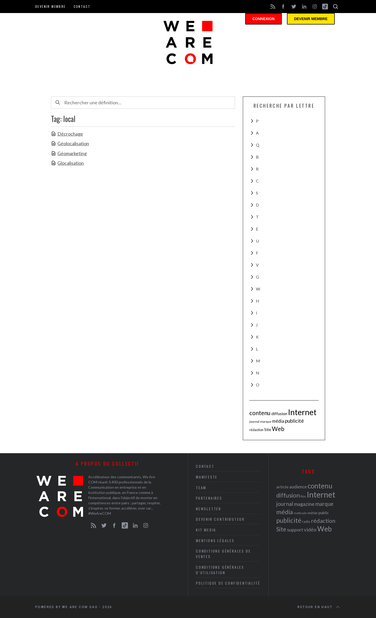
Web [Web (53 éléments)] (278, 428)
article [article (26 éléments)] (282, 486)
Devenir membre (50, 6)
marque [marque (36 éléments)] (265, 421)
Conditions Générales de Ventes (223, 553)
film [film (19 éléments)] (303, 496)
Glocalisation (70, 163)
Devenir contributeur (220, 519)
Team (201, 487)
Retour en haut (319, 607)
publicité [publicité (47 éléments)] (294, 421)
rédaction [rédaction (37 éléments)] (256, 430)
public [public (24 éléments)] (324, 512)
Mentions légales (215, 540)
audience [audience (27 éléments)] (298, 486)
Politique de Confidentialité (228, 583)
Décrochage (70, 134)
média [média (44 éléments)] (278, 421)
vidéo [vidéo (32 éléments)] (310, 529)
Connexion (267, 19)
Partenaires (209, 498)
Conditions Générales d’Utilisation (220, 569)
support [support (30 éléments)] (295, 529)
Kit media (206, 529)
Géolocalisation (73, 143)
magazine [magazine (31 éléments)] (304, 504)
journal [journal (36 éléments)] (254, 421)
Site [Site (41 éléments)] (267, 429)
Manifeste (207, 477)
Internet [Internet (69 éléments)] (302, 412)
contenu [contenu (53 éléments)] (260, 412)
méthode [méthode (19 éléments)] (300, 513)
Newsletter (208, 508)
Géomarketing (72, 153)
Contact (82, 6)
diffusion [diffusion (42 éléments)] (279, 413)
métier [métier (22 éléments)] (313, 513)
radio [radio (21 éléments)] (306, 521)
